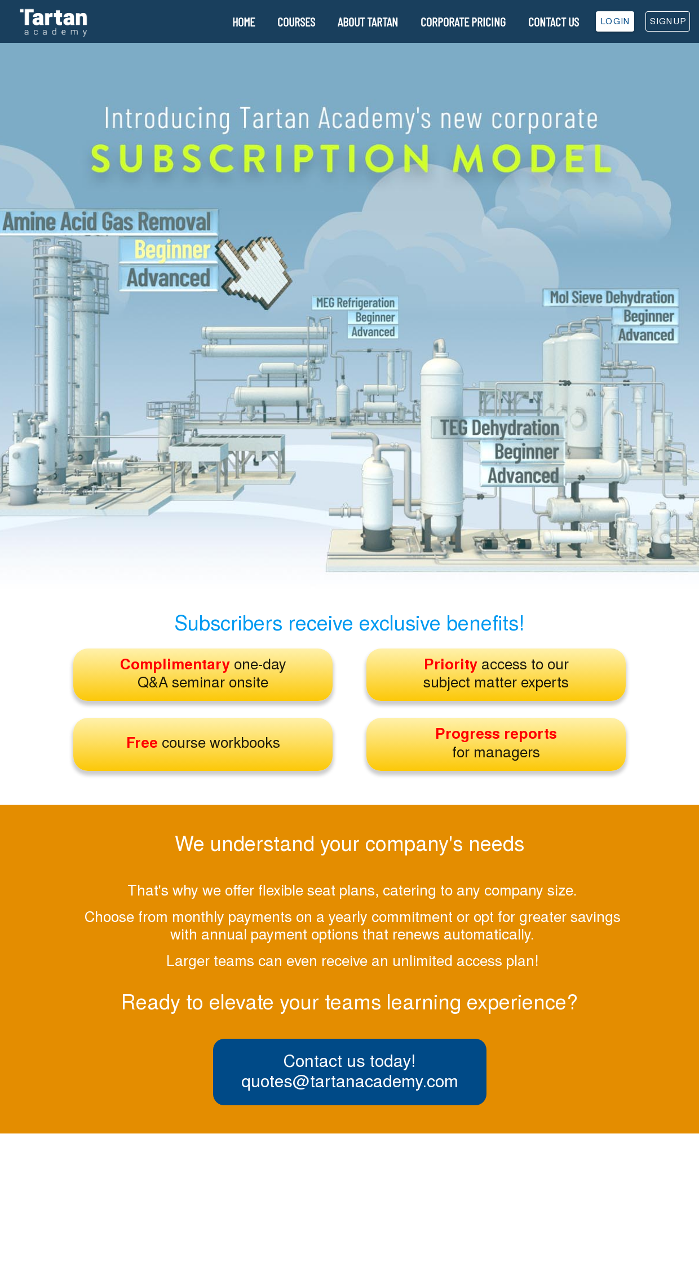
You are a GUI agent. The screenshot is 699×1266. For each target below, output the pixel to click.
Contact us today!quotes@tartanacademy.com (349, 1070)
